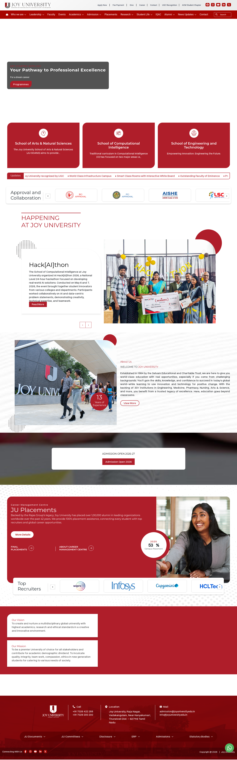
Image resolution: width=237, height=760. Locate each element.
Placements (110, 14)
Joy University (228, 752)
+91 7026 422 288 (83, 711)
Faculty (51, 14)
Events (62, 14)
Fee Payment (118, 5)
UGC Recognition (169, 5)
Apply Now (102, 5)
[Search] (222, 14)
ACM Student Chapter (191, 5)
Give (131, 5)
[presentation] (48, 196)
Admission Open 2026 (118, 461)
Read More (38, 304)
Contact (153, 5)
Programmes (21, 84)
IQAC (158, 14)
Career (142, 5)
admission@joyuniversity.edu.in (177, 711)
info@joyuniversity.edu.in (174, 715)
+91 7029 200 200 (83, 715)
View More (130, 403)
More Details (22, 534)
